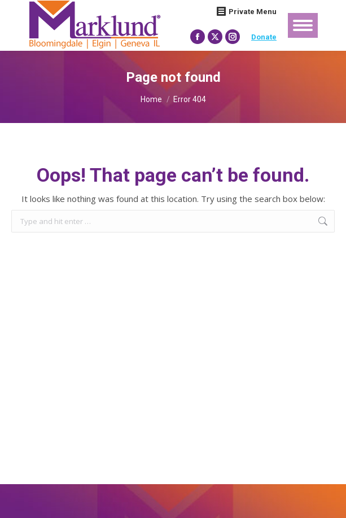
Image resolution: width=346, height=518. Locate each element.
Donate (264, 37)
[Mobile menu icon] (303, 25)
